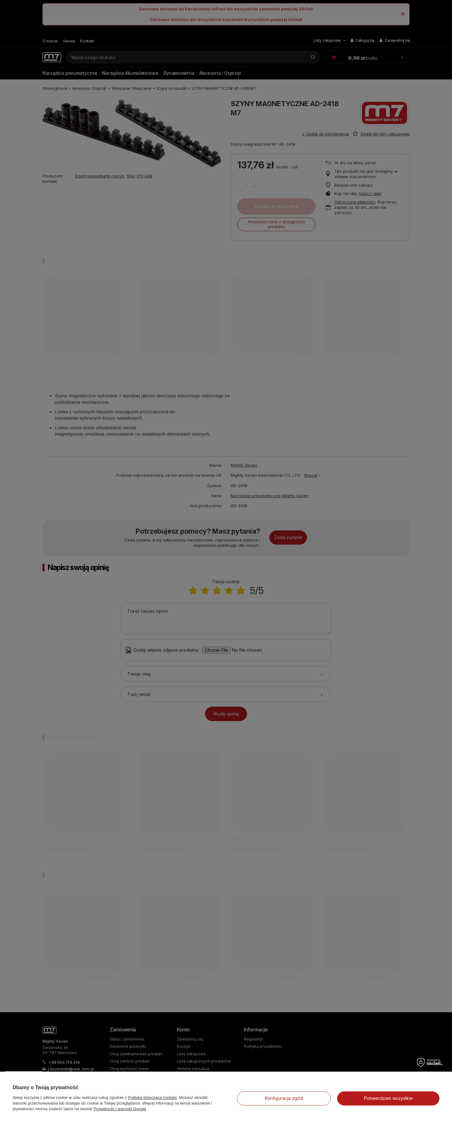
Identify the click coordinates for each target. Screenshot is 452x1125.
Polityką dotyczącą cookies (152, 1097)
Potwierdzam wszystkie (388, 1098)
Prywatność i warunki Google (120, 1108)
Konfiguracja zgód (284, 1098)
